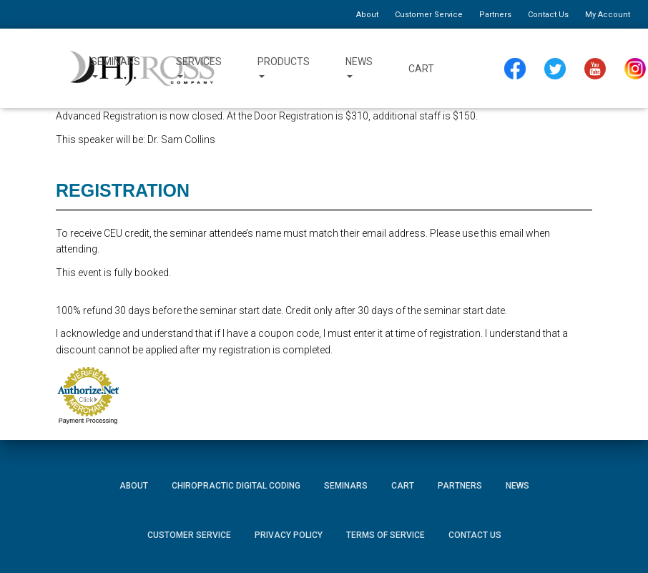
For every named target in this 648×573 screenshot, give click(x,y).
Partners (495, 14)
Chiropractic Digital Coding (236, 486)
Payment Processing (88, 420)
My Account (607, 14)
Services (199, 69)
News (359, 69)
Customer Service (429, 14)
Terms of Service (385, 535)
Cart (421, 68)
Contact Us (548, 14)
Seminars (115, 69)
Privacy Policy (289, 535)
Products (283, 69)
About (367, 14)
